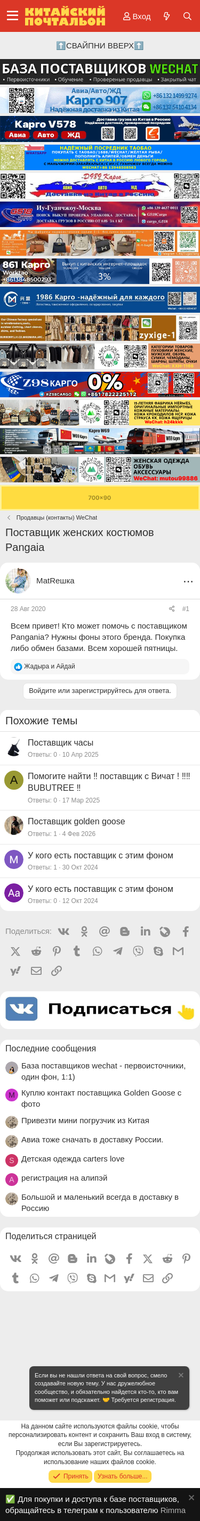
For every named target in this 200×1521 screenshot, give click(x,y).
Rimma (173, 1510)
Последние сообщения (50, 1048)
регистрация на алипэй (64, 1177)
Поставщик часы (60, 742)
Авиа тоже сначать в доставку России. (92, 1139)
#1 (185, 609)
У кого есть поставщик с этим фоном (100, 855)
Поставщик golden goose (76, 821)
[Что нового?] (166, 16)
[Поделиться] (172, 609)
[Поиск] (187, 16)
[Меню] (12, 16)
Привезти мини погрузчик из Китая (85, 1120)
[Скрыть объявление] (180, 1377)
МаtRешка (55, 580)
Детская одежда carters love (73, 1158)
